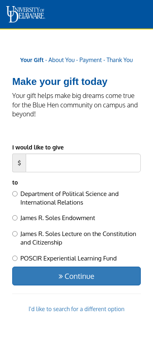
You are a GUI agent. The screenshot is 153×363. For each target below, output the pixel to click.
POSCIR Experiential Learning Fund (64, 258)
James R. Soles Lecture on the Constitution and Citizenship (74, 238)
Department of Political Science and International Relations (65, 198)
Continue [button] (76, 276)
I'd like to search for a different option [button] (76, 308)
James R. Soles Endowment (53, 218)
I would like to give (38, 147)
